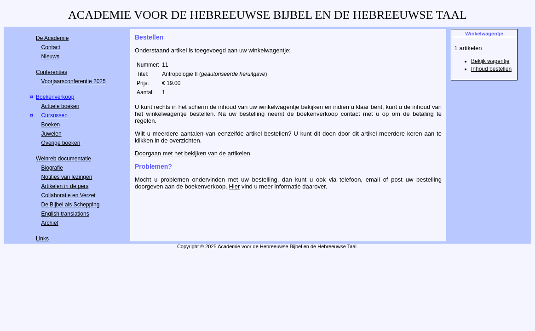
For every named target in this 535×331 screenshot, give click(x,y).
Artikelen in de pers (65, 186)
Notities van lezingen (66, 177)
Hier (234, 186)
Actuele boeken (60, 106)
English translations (65, 214)
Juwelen (51, 134)
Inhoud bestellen (491, 69)
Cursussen (54, 115)
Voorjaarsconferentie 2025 (73, 81)
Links (42, 238)
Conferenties (51, 72)
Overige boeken (61, 143)
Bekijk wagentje (490, 61)
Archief (49, 223)
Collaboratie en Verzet (68, 195)
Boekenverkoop (55, 97)
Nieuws (50, 56)
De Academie (52, 38)
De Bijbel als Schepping (70, 204)
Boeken (50, 124)
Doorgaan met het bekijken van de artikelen (192, 153)
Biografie (52, 168)
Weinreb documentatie (63, 158)
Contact (50, 47)
